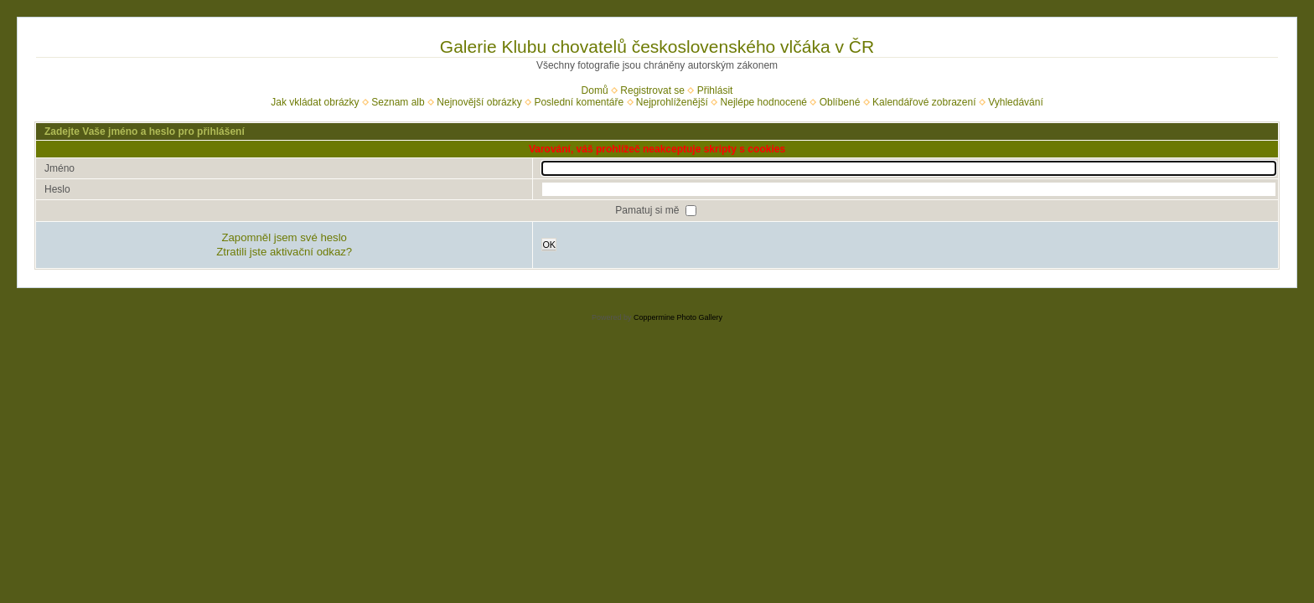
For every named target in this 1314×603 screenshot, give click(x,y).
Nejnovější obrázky (479, 102)
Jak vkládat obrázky (315, 102)
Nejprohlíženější (672, 102)
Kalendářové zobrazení (923, 102)
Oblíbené (840, 102)
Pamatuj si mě (648, 210)
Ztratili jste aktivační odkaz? (284, 251)
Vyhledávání (1015, 102)
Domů (595, 90)
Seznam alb (397, 102)
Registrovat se (652, 90)
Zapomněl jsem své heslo (284, 237)
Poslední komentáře (578, 102)
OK (549, 245)
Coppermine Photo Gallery (678, 317)
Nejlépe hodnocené (764, 102)
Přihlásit (715, 90)
